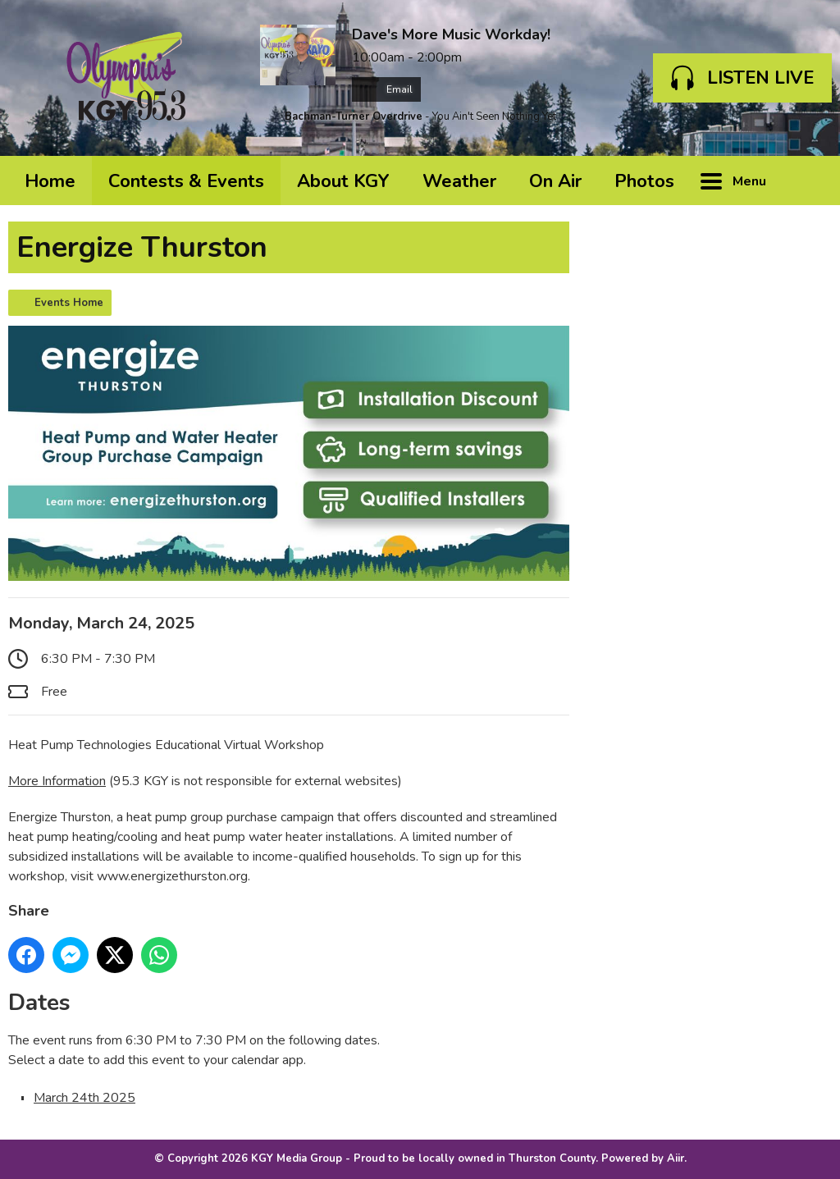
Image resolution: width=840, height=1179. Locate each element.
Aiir (675, 1158)
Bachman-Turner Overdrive (353, 116)
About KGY (343, 181)
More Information (57, 781)
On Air (555, 181)
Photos (644, 181)
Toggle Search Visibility (807, 180)
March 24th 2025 (84, 1098)
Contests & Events (186, 181)
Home (50, 181)
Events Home (68, 302)
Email (386, 89)
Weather (459, 181)
